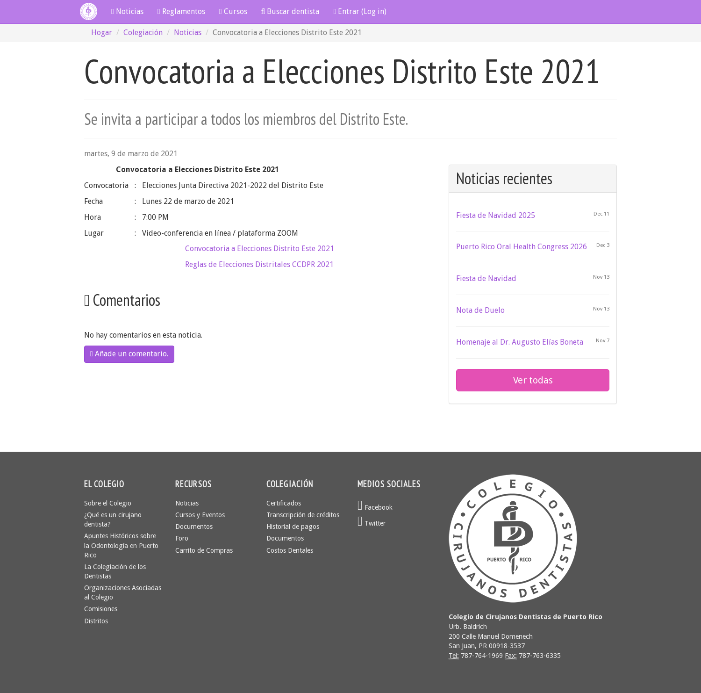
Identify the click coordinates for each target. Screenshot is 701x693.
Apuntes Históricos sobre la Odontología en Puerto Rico (121, 545)
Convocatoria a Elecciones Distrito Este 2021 (259, 248)
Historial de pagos (292, 526)
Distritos (96, 621)
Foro (181, 538)
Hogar (101, 32)
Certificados (283, 503)
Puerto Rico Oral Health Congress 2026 (521, 246)
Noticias (127, 11)
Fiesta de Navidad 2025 (495, 215)
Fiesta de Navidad (486, 278)
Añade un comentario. (129, 353)
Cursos (233, 11)
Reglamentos (181, 11)
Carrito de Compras (204, 550)
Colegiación (143, 32)
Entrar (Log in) (359, 11)
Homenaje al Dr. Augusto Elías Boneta (519, 342)
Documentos (194, 526)
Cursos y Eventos (200, 515)
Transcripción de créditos (302, 515)
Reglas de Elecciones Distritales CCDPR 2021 (259, 264)
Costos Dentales (289, 550)
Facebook (375, 507)
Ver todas (533, 380)
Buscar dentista (290, 11)
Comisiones (100, 609)
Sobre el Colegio (107, 503)
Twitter (372, 523)
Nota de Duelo (480, 310)
